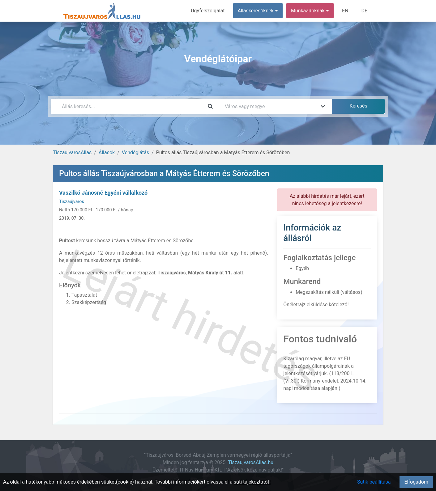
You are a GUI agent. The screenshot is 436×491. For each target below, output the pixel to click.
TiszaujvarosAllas (72, 152)
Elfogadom (416, 482)
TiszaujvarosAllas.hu (250, 462)
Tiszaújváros (71, 201)
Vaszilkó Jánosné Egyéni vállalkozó (103, 192)
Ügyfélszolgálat (207, 11)
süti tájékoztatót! (252, 482)
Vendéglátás (135, 152)
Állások (107, 152)
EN (345, 11)
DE (364, 11)
